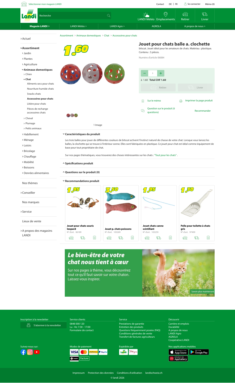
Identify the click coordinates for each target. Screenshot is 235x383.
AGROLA (156, 26)
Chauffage (30, 156)
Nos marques (30, 202)
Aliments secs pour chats (40, 83)
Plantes (28, 59)
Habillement (31, 134)
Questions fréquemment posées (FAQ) (139, 330)
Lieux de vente (31, 221)
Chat (28, 79)
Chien (28, 74)
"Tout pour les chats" (165, 155)
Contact (160, 4)
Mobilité (29, 162)
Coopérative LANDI (179, 340)
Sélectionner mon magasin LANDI (45, 4)
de (170, 4)
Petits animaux (33, 128)
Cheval (29, 118)
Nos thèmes (30, 183)
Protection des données (101, 373)
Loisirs (27, 145)
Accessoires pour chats (40, 98)
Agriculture (30, 64)
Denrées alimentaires (36, 173)
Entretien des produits (131, 327)
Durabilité (174, 327)
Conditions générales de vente (135, 333)
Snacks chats (34, 93)
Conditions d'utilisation (129, 373)
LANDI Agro (116, 26)
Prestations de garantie (131, 323)
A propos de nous (193, 26)
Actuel (26, 38)
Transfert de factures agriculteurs (137, 336)
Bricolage (29, 151)
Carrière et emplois (179, 323)
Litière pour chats (36, 103)
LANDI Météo (77, 26)
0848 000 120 (77, 323)
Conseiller (28, 193)
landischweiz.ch (154, 373)
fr (176, 4)
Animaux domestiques (38, 69)
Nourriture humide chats (40, 88)
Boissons (29, 167)
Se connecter (194, 3)
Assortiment (30, 48)
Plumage (30, 123)
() (210, 4)
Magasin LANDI (38, 26)
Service (27, 211)
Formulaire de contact (82, 330)
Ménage (29, 140)
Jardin (27, 53)
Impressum (79, 373)
